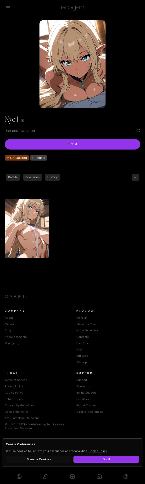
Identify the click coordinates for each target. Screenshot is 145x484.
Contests (82, 337)
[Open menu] (8, 7)
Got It (106, 459)
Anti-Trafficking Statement (22, 418)
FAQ (79, 349)
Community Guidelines (19, 405)
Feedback (82, 399)
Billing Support (86, 392)
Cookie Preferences (89, 411)
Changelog (12, 343)
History (52, 177)
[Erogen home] (72, 7)
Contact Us (83, 386)
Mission (10, 324)
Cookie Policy (14, 392)
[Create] (72, 476)
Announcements (16, 337)
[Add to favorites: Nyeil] (138, 131)
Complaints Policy (16, 411)
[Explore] (19, 476)
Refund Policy (14, 399)
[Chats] (45, 476)
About (9, 317)
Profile (13, 177)
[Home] (72, 297)
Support (81, 380)
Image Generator (87, 330)
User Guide (83, 343)
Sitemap (81, 362)
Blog (8, 330)
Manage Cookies (39, 459)
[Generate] (99, 476)
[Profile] (125, 476)
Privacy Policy (14, 386)
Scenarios (32, 177)
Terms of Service (16, 380)
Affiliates (82, 355)
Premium (81, 317)
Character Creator (88, 324)
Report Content (86, 405)
